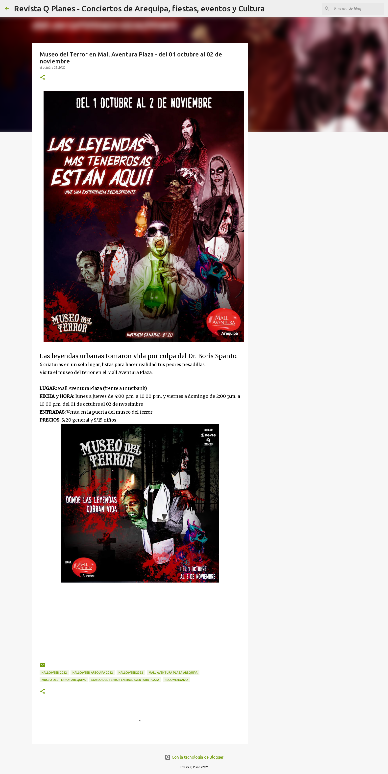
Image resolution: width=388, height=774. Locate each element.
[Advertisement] (140, 619)
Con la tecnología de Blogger (194, 757)
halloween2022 (131, 672)
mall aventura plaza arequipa (173, 672)
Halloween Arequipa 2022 (93, 672)
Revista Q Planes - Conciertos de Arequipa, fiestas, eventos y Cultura (139, 8)
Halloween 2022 (54, 672)
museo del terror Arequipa (64, 679)
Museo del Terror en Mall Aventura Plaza (125, 679)
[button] (43, 77)
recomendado (176, 679)
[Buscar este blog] (358, 9)
